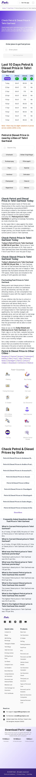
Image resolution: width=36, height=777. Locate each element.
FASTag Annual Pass (9, 657)
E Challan (22, 638)
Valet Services (9, 650)
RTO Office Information (8, 415)
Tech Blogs (8, 647)
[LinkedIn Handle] (20, 622)
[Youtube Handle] (25, 622)
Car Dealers (8, 667)
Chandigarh (11, 361)
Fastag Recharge (8, 391)
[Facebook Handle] (10, 622)
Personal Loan (24, 653)
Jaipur (20, 358)
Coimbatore (22, 363)
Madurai (30, 363)
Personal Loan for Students (25, 691)
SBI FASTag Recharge (8, 639)
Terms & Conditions (9, 774)
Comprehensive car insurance (9, 675)
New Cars (28, 426)
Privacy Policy (21, 774)
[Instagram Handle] (5, 622)
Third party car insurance (24, 680)
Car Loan (28, 391)
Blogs (6, 635)
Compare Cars (9, 664)
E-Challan (8, 402)
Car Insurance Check (24, 674)
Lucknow (25, 361)
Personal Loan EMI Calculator (25, 658)
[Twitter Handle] (15, 622)
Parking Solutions (25, 644)
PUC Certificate (9, 693)
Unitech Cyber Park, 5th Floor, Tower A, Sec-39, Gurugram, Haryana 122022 (19, 720)
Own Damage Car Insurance (10, 689)
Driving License (9, 653)
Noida (4, 361)
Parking (8, 379)
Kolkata (4, 358)
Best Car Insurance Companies (25, 696)
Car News (7, 661)
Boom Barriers (9, 671)
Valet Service (28, 414)
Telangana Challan (10, 643)
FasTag (8, 437)
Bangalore (5, 356)
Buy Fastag (27, 379)
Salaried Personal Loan (25, 701)
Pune (15, 358)
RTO (21, 650)
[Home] (5, 2)
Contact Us (8, 632)
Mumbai (27, 358)
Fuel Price (10, 8)
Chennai (13, 356)
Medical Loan (8, 685)
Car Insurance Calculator (24, 669)
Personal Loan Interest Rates (9, 680)
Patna (19, 361)
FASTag (22, 641)
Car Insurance (27, 402)
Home (4, 8)
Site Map (29, 774)
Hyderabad (29, 356)
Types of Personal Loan (25, 685)
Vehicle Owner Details (27, 438)
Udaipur (4, 363)
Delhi (10, 358)
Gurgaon (20, 356)
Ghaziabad (12, 363)
